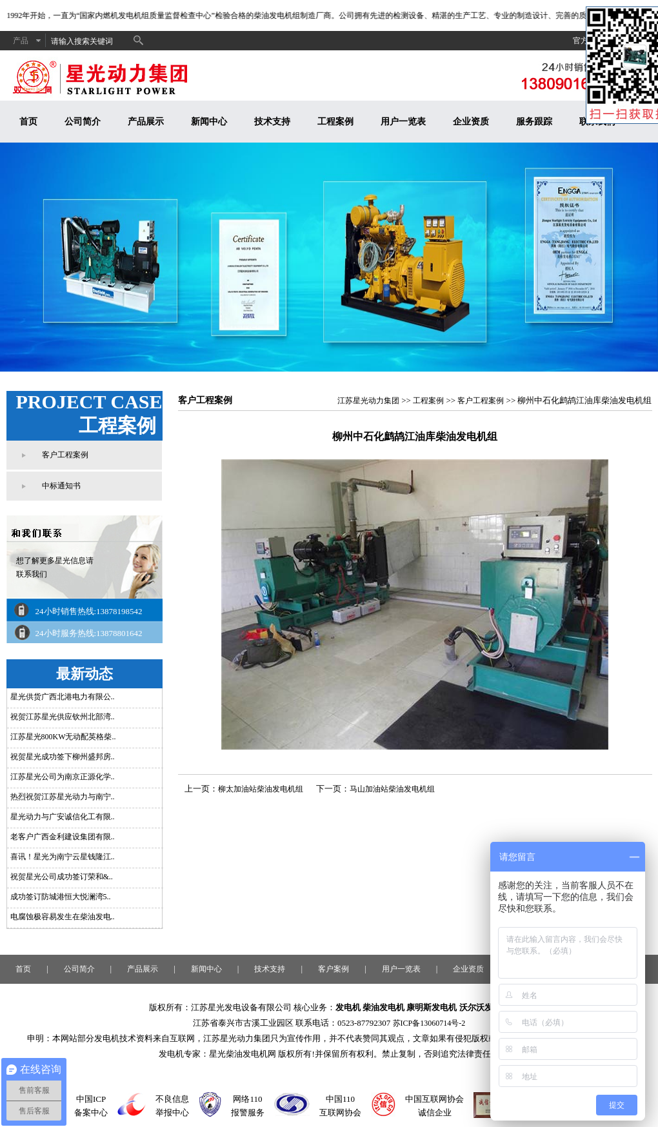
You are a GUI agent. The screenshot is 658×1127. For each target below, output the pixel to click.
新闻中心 (209, 121)
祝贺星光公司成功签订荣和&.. (61, 876)
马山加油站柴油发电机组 (392, 788)
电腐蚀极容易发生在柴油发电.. (62, 916)
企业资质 (471, 121)
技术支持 (272, 121)
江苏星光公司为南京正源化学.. (62, 776)
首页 (28, 121)
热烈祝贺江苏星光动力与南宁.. (62, 796)
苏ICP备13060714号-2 (429, 1023)
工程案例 (335, 121)
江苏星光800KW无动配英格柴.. (63, 736)
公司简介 (83, 121)
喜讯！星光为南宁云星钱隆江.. (62, 856)
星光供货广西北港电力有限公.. (62, 696)
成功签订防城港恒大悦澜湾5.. (60, 896)
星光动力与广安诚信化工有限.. (62, 816)
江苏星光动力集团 (368, 400)
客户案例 (333, 968)
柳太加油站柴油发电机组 (260, 788)
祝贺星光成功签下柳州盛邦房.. (62, 756)
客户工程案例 (65, 454)
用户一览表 (403, 121)
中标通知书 (61, 485)
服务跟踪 (534, 121)
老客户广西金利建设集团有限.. (62, 836)
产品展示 (146, 121)
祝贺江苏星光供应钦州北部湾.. (62, 716)
